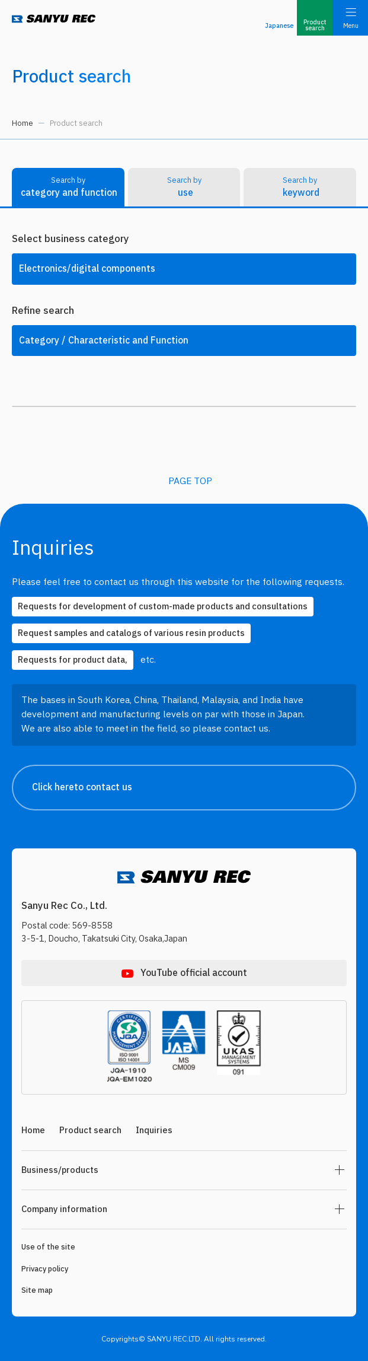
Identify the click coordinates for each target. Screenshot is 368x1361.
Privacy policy (44, 1269)
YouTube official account (193, 973)
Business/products (59, 1170)
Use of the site (48, 1247)
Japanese (279, 25)
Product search (90, 1130)
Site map (37, 1290)
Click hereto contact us (193, 787)
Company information (64, 1209)
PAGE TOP (190, 481)
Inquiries (154, 1130)
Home (22, 123)
